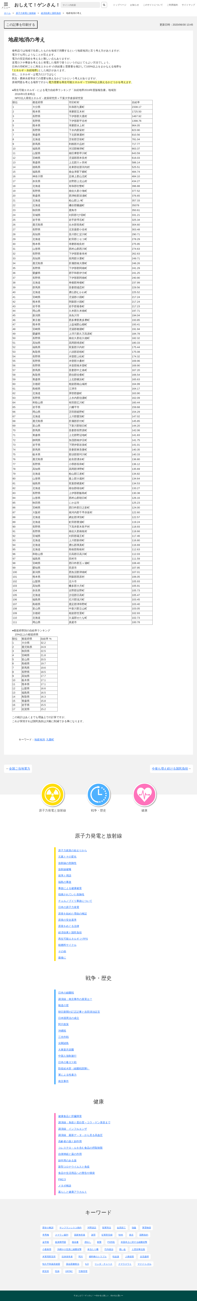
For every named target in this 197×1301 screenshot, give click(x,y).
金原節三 (121, 1227)
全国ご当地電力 (19, 768)
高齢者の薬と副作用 (70, 1141)
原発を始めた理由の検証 (72, 913)
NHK (120, 1235)
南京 (131, 1235)
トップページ (119, 5)
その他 (62, 951)
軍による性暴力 (67, 1074)
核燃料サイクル (67, 944)
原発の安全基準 (67, 919)
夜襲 (99, 1242)
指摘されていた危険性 (71, 894)
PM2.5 (62, 1179)
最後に (62, 957)
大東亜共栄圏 (66, 1049)
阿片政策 (63, 1024)
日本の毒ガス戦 (67, 1062)
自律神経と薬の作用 (70, 1154)
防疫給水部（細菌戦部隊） (74, 1068)
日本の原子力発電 (68, 907)
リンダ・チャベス (103, 1264)
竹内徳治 (108, 1249)
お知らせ (134, 5)
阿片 (81, 1256)
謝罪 (93, 1235)
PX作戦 (111, 1242)
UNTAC (69, 1271)
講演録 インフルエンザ (72, 1128)
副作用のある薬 (67, 1160)
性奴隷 (115, 1256)
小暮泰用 (46, 1249)
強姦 (134, 1227)
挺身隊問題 (60, 1242)
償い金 (122, 1249)
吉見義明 (144, 1256)
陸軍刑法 (106, 1227)
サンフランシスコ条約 (70, 1227)
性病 (57, 1271)
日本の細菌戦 (66, 992)
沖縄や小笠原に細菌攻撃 (69, 1249)
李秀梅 (45, 1235)
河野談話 (91, 1227)
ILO (87, 1264)
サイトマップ (188, 5)
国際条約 (143, 1235)
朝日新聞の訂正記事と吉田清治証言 (79, 1011)
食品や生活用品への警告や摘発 (76, 1172)
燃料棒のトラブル (98, 1256)
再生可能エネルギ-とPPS (73, 938)
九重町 (50, 739)
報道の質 (63, 1005)
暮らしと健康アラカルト (72, 1191)
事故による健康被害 (70, 888)
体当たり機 (92, 1249)
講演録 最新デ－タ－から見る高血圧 (80, 1135)
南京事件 (63, 1081)
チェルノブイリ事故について (75, 900)
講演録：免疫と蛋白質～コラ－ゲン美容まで (84, 1122)
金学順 (45, 1242)
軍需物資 (146, 1227)
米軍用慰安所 (49, 1256)
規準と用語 (64, 875)
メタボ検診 (64, 1185)
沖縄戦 (62, 1030)
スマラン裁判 (61, 1235)
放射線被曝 (64, 869)
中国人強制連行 (67, 1055)
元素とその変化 (67, 856)
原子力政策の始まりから (72, 850)
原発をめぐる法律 (68, 926)
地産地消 (39, 739)
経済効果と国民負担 (70, 932)
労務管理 (83, 1271)
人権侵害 (129, 1256)
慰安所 (45, 1271)
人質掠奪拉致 (138, 1249)
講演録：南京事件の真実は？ (75, 999)
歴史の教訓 (47, 1227)
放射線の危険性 (67, 863)
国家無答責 (79, 1235)
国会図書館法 (72, 1264)
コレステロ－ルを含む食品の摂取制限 (80, 1147)
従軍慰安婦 (106, 1235)
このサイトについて (153, 5)
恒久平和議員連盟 (51, 1264)
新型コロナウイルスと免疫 (74, 1166)
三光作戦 (63, 1036)
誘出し (88, 1242)
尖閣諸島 (63, 1043)
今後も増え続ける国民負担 (170, 768)
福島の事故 (64, 881)
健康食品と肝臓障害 (70, 1116)
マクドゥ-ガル (145, 1264)
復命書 (75, 1242)
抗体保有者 (67, 1256)
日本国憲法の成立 (68, 1018)
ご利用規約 (172, 5)
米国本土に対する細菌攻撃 (134, 1242)
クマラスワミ (125, 1264)
